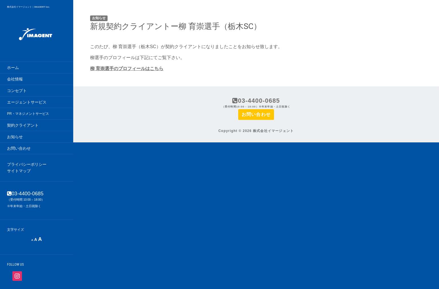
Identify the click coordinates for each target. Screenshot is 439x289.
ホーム (13, 67)
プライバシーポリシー (26, 164)
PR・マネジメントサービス (28, 114)
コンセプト (17, 90)
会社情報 (15, 79)
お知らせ (15, 137)
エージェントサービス (26, 102)
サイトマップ (19, 171)
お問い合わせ (19, 148)
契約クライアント (23, 125)
